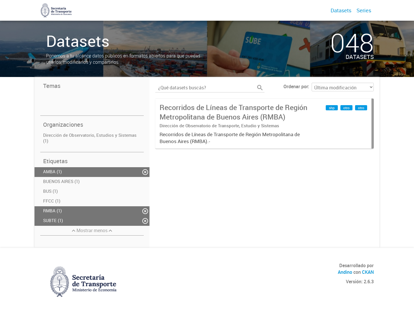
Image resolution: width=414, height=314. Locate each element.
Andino (345, 272)
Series (363, 10)
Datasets (341, 10)
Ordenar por (295, 86)
